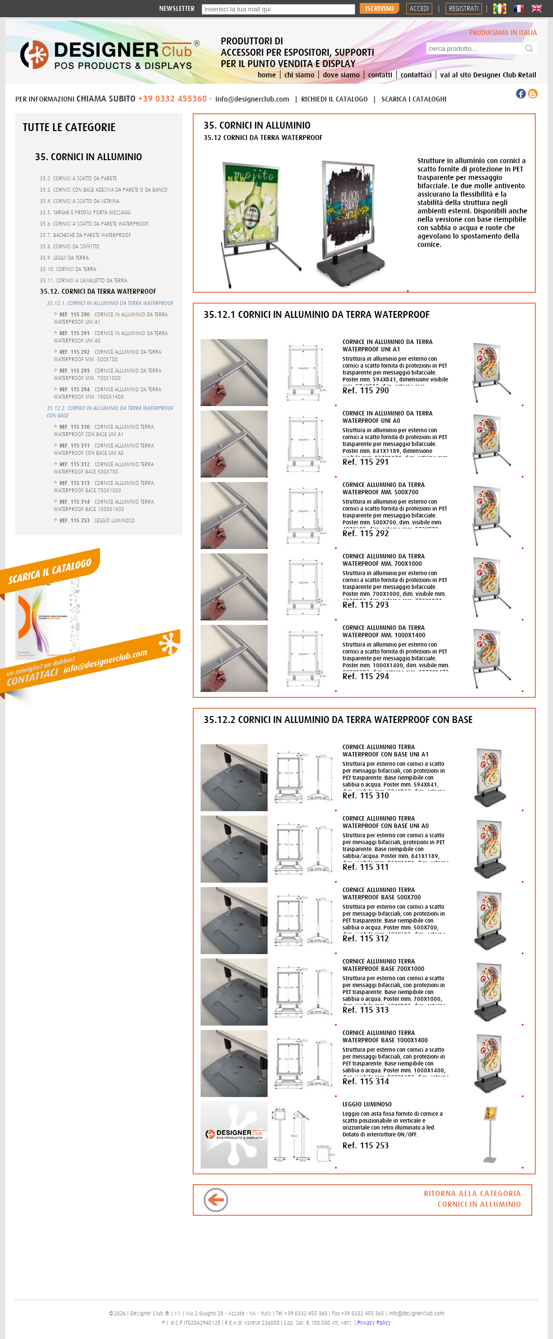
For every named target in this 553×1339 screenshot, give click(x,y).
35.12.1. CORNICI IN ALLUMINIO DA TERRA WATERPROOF (110, 303)
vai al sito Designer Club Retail (488, 74)
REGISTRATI (464, 8)
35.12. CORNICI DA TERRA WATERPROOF (98, 291)
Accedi (419, 8)
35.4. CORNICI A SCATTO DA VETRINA (79, 201)
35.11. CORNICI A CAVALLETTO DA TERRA (83, 280)
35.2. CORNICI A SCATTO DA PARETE (78, 178)
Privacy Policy (374, 1322)
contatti (380, 74)
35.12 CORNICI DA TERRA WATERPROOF (263, 137)
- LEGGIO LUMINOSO (97, 520)
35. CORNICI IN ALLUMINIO (88, 156)
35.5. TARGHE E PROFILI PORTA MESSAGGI (85, 212)
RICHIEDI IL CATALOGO (335, 99)
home (267, 74)
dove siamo (341, 74)
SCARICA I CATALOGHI (414, 99)
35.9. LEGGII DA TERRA (64, 258)
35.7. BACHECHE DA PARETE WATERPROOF (85, 235)
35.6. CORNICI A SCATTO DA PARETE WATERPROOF (94, 224)
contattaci (416, 74)
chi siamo (299, 74)
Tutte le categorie (69, 127)
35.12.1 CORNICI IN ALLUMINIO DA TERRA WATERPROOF (317, 314)
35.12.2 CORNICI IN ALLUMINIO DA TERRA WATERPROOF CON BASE (338, 719)
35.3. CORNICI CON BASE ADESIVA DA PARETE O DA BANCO (104, 190)
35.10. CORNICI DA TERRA (68, 269)
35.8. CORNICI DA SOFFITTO (70, 246)
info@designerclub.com (252, 99)
